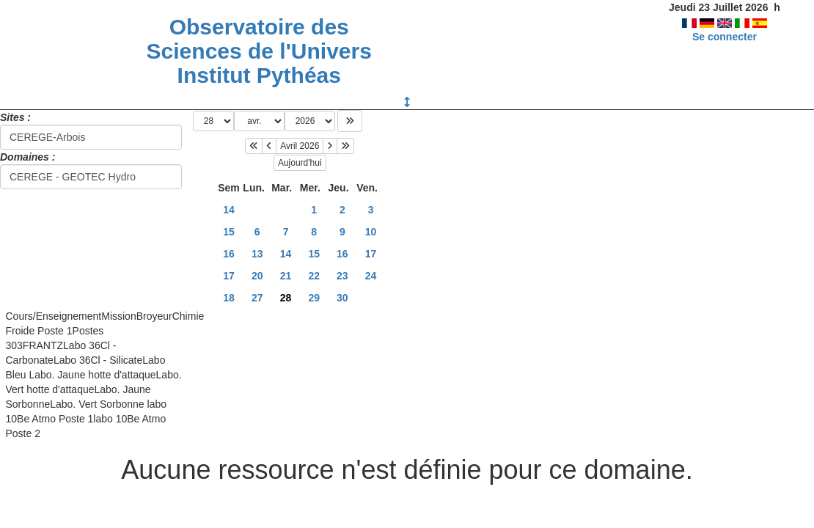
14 (229, 210)
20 (257, 276)
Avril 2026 (299, 146)
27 (257, 298)
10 (371, 232)
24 (371, 276)
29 (314, 298)
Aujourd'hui (300, 163)
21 (286, 276)
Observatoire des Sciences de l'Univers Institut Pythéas (259, 51)
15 (229, 232)
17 (371, 254)
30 (342, 298)
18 (229, 298)
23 (342, 276)
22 (314, 276)
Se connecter (724, 37)
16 (229, 254)
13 (257, 254)
